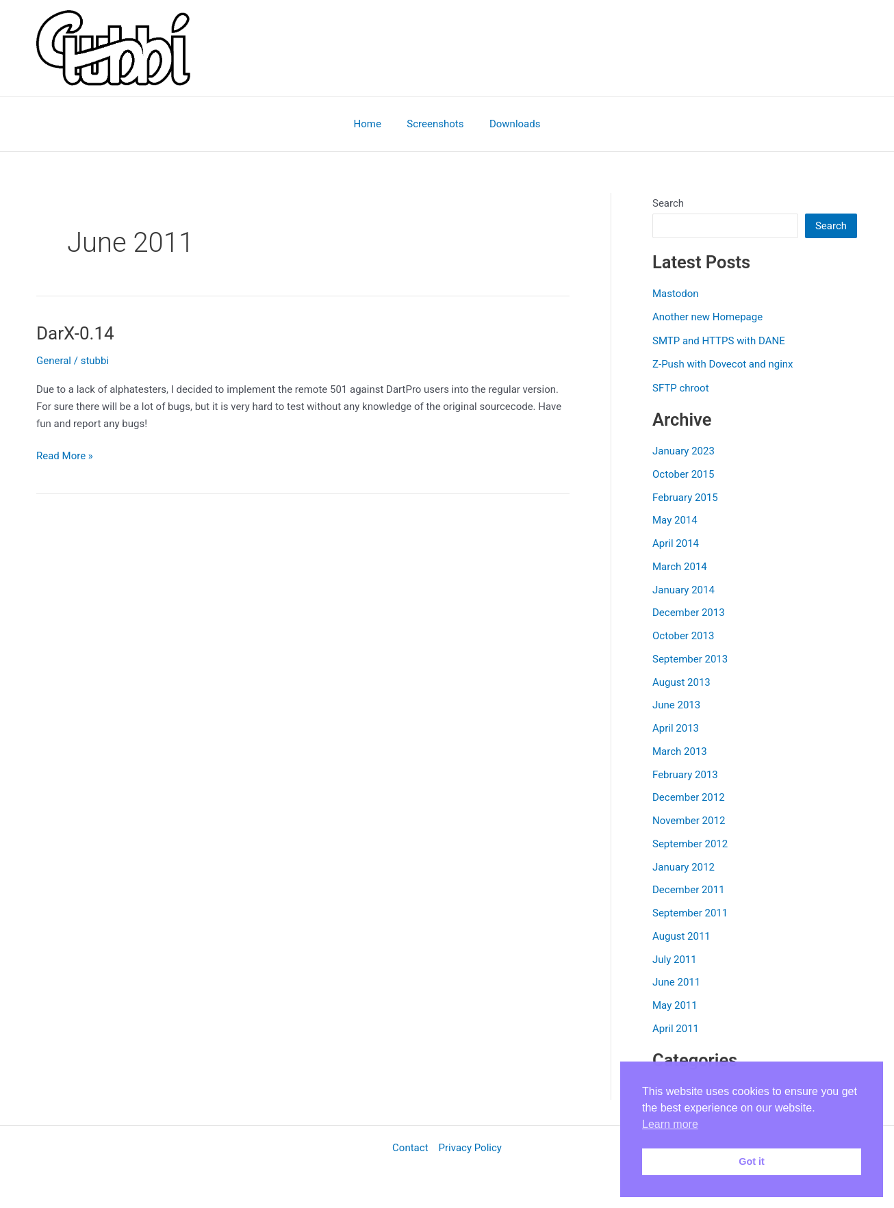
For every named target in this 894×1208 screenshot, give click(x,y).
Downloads (509, 124)
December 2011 (688, 890)
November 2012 (688, 820)
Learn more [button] (670, 1124)
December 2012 (688, 797)
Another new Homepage (707, 317)
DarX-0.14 (75, 333)
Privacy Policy (470, 1148)
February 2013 (685, 775)
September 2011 (690, 913)
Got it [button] (752, 1161)
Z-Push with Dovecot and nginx (722, 364)
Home (372, 124)
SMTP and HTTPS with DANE (718, 341)
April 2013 (675, 728)
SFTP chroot (680, 388)
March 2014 (679, 567)
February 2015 (685, 497)
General (53, 361)
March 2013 (679, 751)
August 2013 (681, 682)
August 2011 (681, 936)
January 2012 (683, 867)
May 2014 (675, 520)
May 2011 (675, 1005)
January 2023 (683, 451)
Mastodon (675, 293)
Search (668, 203)
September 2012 (690, 844)
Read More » (64, 456)
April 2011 (675, 1029)
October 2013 (683, 636)
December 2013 (688, 612)
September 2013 (690, 659)
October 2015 (683, 474)
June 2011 (676, 982)
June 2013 (676, 705)
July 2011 (674, 959)
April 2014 (675, 543)
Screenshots (435, 124)
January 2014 (683, 590)
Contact (410, 1148)
